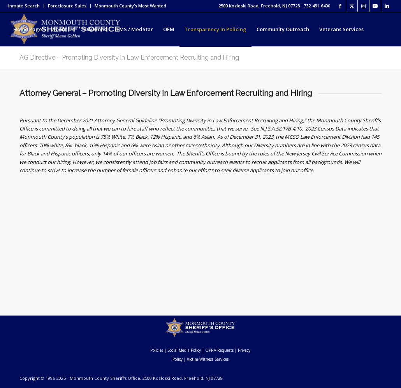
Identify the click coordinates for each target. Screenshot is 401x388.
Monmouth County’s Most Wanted (130, 6)
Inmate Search (24, 6)
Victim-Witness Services (208, 359)
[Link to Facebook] (340, 6)
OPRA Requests (219, 350)
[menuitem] (26, 6)
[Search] (115, 63)
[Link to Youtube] (375, 6)
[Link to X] (351, 6)
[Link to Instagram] (363, 6)
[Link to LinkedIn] (387, 6)
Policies (156, 350)
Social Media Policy (184, 350)
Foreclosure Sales (67, 6)
